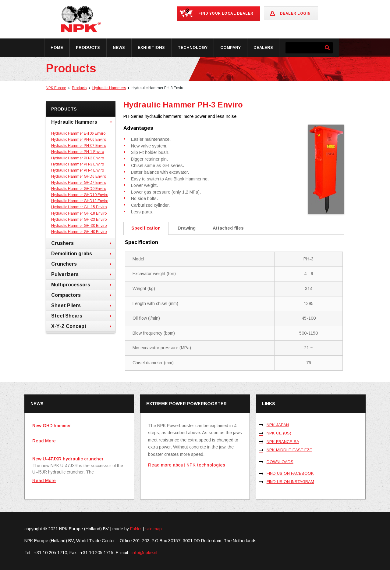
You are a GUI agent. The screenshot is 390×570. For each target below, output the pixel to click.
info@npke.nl (144, 552)
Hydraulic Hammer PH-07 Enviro (78, 145)
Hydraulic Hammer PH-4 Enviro (77, 170)
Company (230, 47)
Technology (192, 47)
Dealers (263, 47)
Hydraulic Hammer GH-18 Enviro (79, 213)
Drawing (187, 228)
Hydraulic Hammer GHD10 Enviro (79, 195)
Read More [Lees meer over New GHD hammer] (44, 440)
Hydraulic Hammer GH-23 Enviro (79, 219)
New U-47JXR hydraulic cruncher (68, 458)
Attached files (228, 228)
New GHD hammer (51, 425)
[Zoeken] (327, 47)
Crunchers (64, 264)
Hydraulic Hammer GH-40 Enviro (79, 232)
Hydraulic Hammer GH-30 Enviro (79, 225)
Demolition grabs (71, 253)
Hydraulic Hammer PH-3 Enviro (77, 164)
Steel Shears (66, 315)
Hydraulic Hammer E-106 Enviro (78, 133)
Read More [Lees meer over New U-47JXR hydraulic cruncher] (44, 480)
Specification (146, 228)
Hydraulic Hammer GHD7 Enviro (78, 182)
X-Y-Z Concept (69, 326)
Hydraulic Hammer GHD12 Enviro (79, 201)
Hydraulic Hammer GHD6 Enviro (78, 176)
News (119, 47)
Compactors (66, 295)
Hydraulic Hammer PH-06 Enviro (78, 139)
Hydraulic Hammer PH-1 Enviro (77, 152)
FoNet (136, 528)
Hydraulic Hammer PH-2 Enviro (77, 158)
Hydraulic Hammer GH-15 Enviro (79, 207)
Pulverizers (65, 274)
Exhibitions (151, 47)
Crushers (62, 243)
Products (88, 47)
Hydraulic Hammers (109, 88)
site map (153, 528)
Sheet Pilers (66, 305)
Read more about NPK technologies (186, 465)
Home (57, 47)
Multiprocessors (70, 284)
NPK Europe (56, 88)
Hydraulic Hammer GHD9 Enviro (78, 189)
